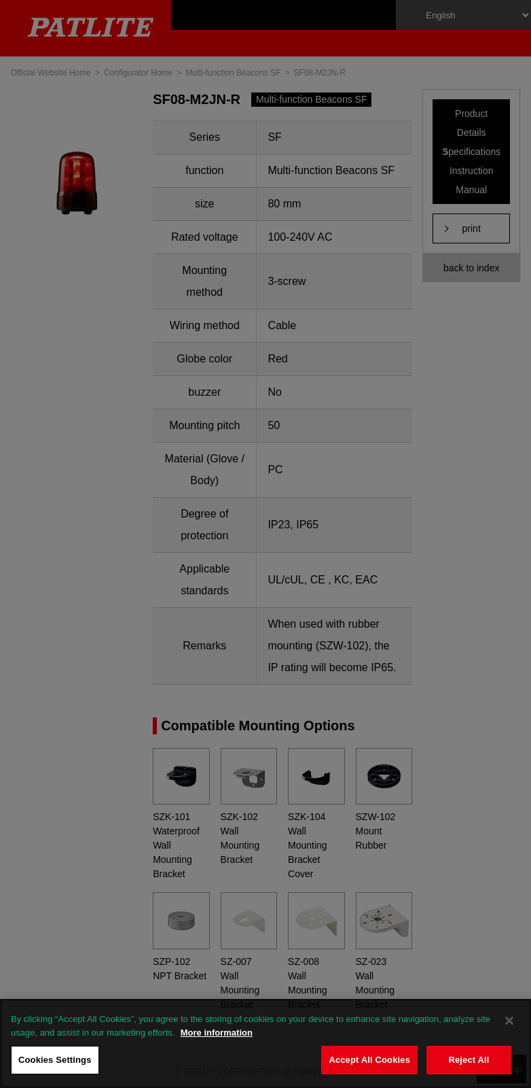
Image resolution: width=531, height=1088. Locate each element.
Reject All (468, 1060)
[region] (265, 1043)
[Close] (509, 1021)
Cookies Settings (55, 1060)
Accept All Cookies (369, 1060)
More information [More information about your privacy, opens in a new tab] (217, 1032)
